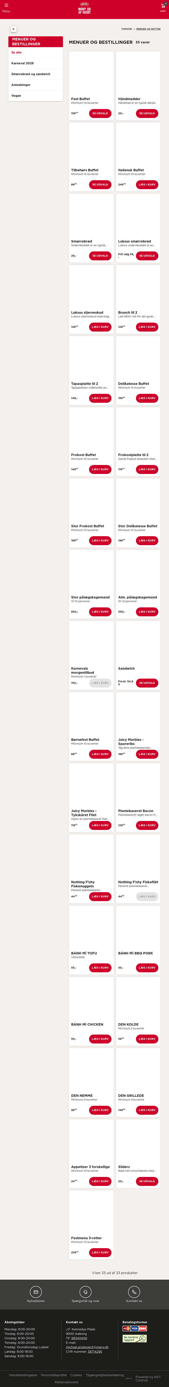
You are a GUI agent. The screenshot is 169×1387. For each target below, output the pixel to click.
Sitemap (129, 1378)
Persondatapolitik (54, 1375)
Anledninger (20, 84)
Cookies (76, 1375)
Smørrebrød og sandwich (30, 74)
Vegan (16, 95)
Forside (127, 29)
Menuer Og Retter (148, 29)
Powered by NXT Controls (148, 1379)
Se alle (16, 52)
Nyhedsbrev (36, 1294)
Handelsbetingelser (23, 1375)
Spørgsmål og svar (85, 1294)
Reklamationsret (66, 1382)
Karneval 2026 (22, 63)
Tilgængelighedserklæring (105, 1375)
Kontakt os (134, 1294)
